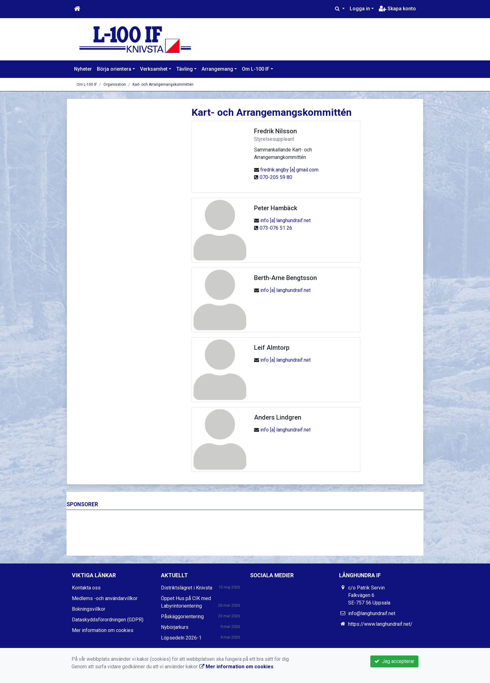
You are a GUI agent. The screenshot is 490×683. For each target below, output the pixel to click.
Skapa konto (397, 9)
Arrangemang (217, 69)
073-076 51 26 (276, 228)
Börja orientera (114, 69)
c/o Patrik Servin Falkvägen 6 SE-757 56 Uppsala (369, 595)
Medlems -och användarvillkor (105, 598)
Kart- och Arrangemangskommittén (162, 84)
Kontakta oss (86, 588)
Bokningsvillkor (88, 609)
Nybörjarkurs (174, 627)
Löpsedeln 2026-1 (181, 638)
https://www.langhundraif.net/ (380, 624)
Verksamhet (154, 69)
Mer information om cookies (102, 630)
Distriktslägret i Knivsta (186, 588)
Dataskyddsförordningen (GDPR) (107, 620)
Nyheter (83, 69)
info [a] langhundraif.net (285, 220)
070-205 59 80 (276, 177)
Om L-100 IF (255, 69)
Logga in (360, 9)
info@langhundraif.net (371, 613)
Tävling (184, 69)
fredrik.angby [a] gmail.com (289, 170)
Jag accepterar (394, 661)
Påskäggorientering (182, 616)
